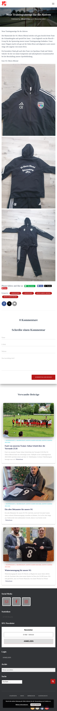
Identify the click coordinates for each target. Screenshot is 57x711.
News (22, 696)
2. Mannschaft (28, 293)
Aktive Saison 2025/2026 (33, 440)
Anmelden (7, 657)
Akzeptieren (35, 704)
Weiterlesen (19, 459)
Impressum (31, 696)
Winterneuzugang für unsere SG (18, 570)
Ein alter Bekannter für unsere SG (19, 509)
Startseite (13, 696)
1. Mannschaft (15, 293)
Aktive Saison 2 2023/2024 (43, 293)
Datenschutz (43, 696)
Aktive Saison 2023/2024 (10, 296)
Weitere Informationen (22, 704)
